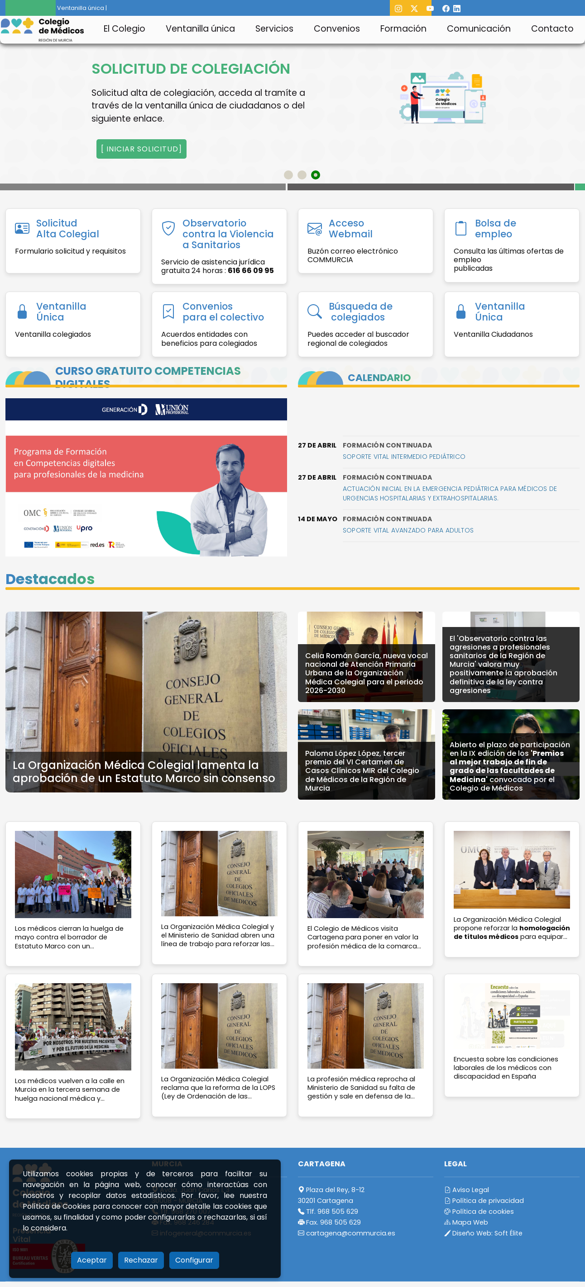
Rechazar (141, 1260)
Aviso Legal (466, 1189)
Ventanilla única (200, 29)
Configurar (194, 1260)
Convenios (337, 29)
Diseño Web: (483, 1233)
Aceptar (92, 1260)
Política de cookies (479, 1211)
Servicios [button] (274, 29)
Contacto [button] (552, 29)
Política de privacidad (484, 1200)
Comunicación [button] (479, 29)
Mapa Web (466, 1222)
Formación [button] (403, 29)
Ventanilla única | (78, 8)
